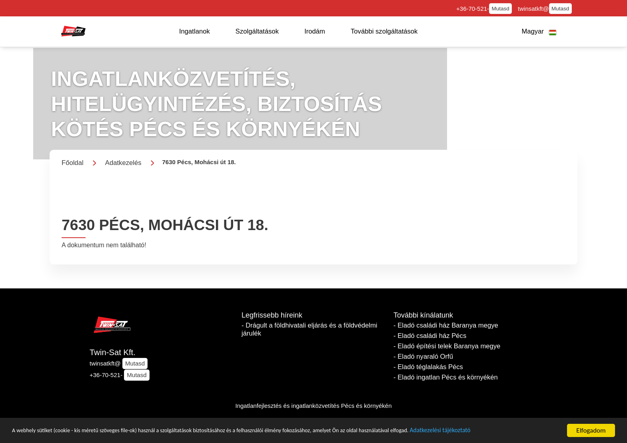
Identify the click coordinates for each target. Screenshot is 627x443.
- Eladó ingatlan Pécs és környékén (445, 377)
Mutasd (500, 9)
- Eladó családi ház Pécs (429, 336)
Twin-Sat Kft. (113, 352)
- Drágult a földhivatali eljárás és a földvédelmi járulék (309, 329)
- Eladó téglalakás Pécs (428, 367)
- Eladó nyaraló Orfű (423, 356)
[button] (194, 32)
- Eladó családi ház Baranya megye (445, 325)
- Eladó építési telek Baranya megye (446, 346)
